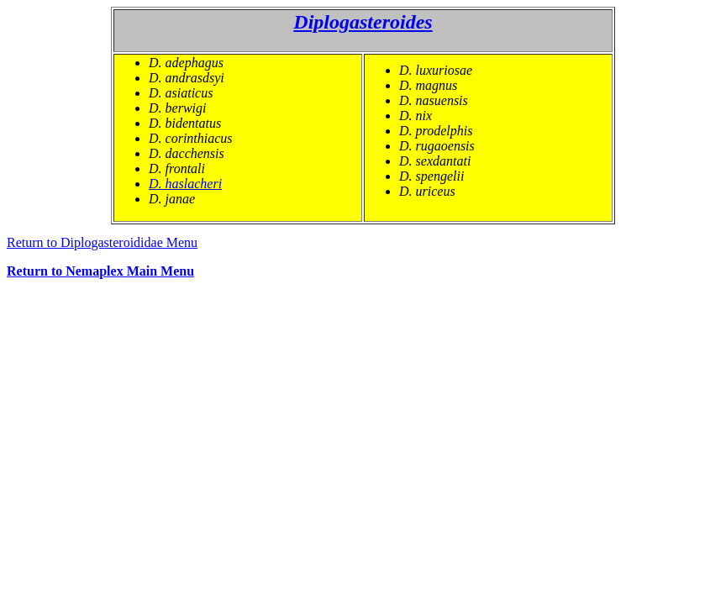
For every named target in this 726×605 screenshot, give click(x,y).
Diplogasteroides (362, 22)
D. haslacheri (185, 183)
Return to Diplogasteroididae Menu (102, 242)
